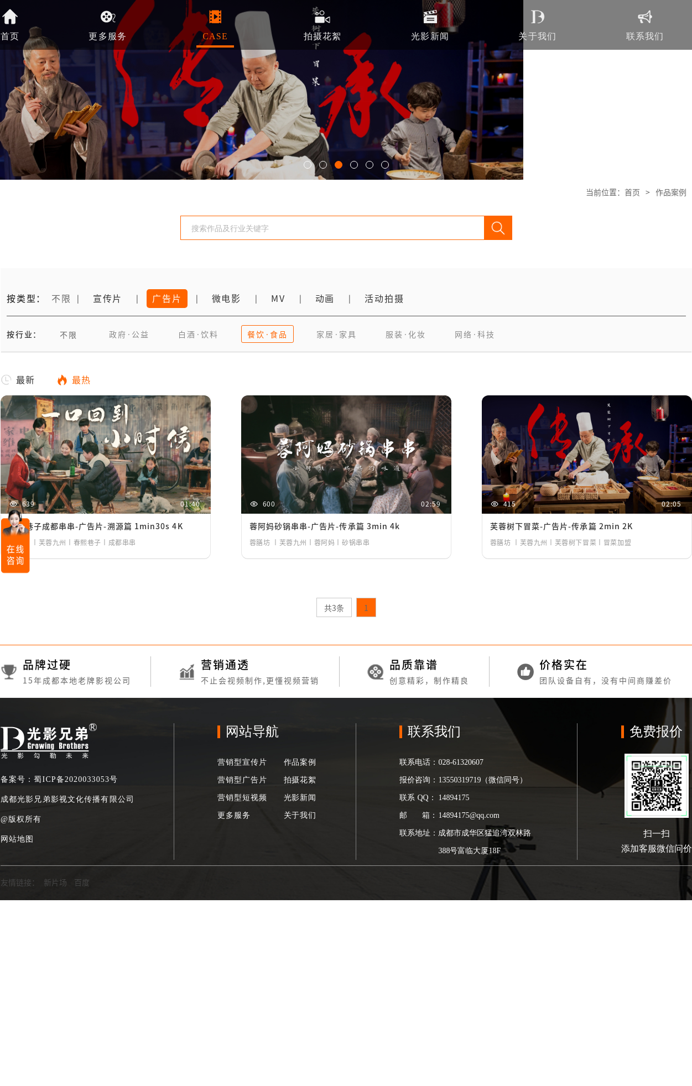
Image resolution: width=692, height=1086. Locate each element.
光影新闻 (300, 797)
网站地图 (17, 839)
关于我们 (300, 815)
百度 (82, 882)
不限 (61, 298)
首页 (632, 192)
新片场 (55, 882)
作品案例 (670, 192)
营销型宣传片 (242, 762)
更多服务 (233, 815)
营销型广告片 (242, 780)
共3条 (334, 608)
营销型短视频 (242, 797)
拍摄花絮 (300, 780)
